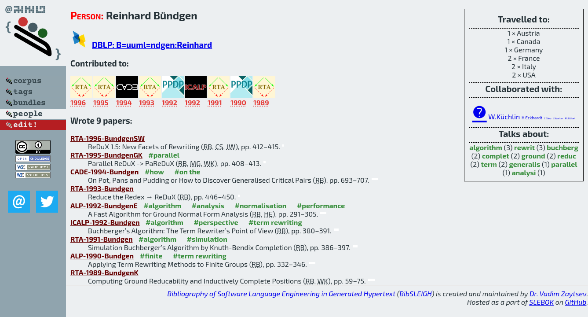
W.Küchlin (504, 116)
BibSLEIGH (415, 293)
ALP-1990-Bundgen (102, 255)
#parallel (163, 155)
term (489, 164)
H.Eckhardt (532, 117)
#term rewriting (275, 222)
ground (533, 155)
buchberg (562, 147)
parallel (564, 164)
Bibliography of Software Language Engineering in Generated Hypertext (281, 293)
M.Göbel (570, 118)
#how (154, 171)
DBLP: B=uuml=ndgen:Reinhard (152, 45)
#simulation (206, 239)
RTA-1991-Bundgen (101, 239)
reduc (566, 155)
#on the (187, 171)
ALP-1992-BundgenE (104, 205)
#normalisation (261, 205)
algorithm (485, 147)
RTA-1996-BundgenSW (107, 138)
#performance (321, 205)
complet (495, 155)
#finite (151, 255)
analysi (524, 172)
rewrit (524, 147)
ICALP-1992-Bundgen (105, 222)
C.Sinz (547, 118)
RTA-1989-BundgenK (104, 272)
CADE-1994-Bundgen (104, 171)
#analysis (208, 205)
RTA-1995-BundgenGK (106, 155)
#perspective (216, 222)
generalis (525, 164)
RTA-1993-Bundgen (102, 188)
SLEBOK (541, 302)
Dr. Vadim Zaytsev (558, 293)
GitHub (576, 302)
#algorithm (162, 205)
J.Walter (558, 118)
